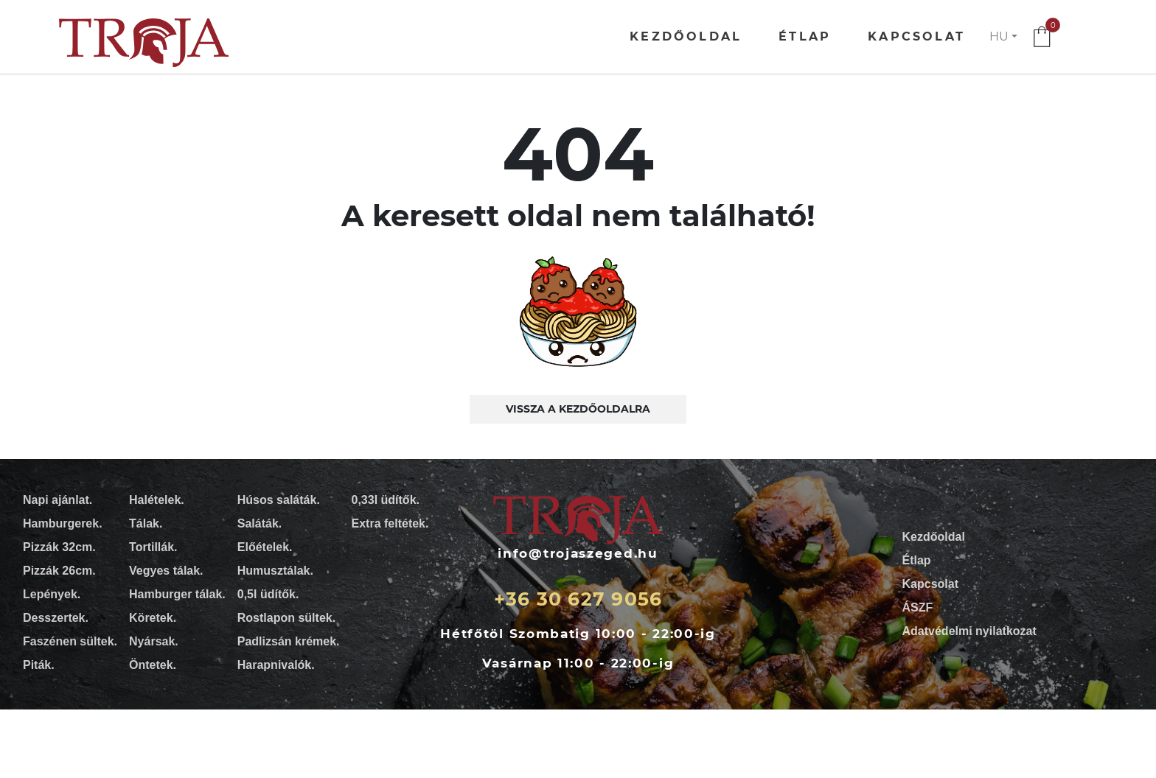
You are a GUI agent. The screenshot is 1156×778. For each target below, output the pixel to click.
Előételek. (265, 547)
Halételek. (156, 500)
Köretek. (152, 617)
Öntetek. (152, 665)
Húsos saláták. (278, 500)
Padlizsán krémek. (288, 641)
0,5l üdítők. (268, 594)
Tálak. (145, 523)
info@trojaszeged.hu (578, 553)
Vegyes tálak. (166, 570)
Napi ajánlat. (57, 500)
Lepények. (51, 594)
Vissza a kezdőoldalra (578, 409)
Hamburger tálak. (177, 594)
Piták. (39, 665)
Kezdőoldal (686, 36)
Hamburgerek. (62, 523)
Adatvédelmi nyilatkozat (969, 631)
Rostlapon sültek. (286, 617)
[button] (1003, 37)
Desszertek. (55, 617)
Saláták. (259, 523)
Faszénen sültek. (70, 641)
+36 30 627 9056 (578, 599)
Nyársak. (153, 641)
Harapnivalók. (276, 665)
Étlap (805, 36)
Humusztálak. (275, 570)
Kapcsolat (916, 36)
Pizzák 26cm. (59, 570)
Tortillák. (153, 547)
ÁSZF (917, 607)
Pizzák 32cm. (59, 547)
